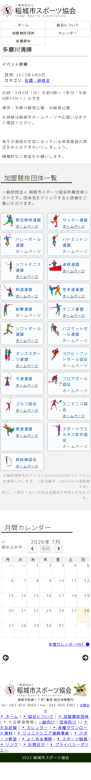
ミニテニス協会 (75, 406)
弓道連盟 (24, 378)
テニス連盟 (73, 309)
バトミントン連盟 (75, 242)
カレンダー (67, 33)
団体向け (67, 739)
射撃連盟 (24, 309)
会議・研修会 (37, 80)
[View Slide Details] (22, 668)
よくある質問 (36, 756)
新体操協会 (26, 459)
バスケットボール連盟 (75, 331)
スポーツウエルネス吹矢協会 (75, 434)
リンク (9, 762)
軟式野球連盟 (28, 220)
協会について (68, 25)
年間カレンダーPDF (69, 644)
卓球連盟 (71, 264)
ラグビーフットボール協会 (75, 356)
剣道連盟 (24, 289)
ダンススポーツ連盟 (28, 356)
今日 (46, 548)
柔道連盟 (24, 429)
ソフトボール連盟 (28, 331)
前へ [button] (6, 666)
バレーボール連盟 (28, 242)
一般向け (46, 739)
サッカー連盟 (75, 220)
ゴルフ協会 (26, 403)
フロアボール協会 (75, 381)
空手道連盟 (73, 289)
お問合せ (34, 762)
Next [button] (85, 666)
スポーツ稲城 (72, 756)
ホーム (23, 25)
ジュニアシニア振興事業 (43, 750)
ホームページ (27, 226)
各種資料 (23, 41)
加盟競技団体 (23, 33)
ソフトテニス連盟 (28, 267)
